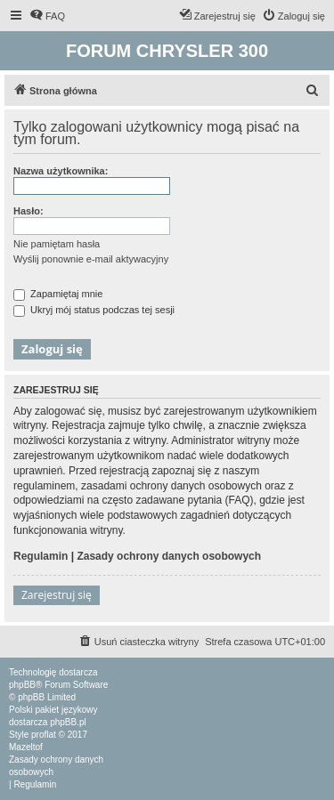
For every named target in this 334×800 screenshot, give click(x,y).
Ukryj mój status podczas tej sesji (94, 309)
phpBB (22, 685)
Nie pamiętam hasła (56, 243)
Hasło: (28, 211)
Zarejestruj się (56, 594)
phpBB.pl (68, 722)
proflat (43, 734)
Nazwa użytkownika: (60, 171)
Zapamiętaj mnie (57, 293)
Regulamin (40, 556)
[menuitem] (47, 16)
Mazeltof (26, 747)
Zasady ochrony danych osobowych (169, 556)
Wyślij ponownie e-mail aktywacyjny (90, 259)
